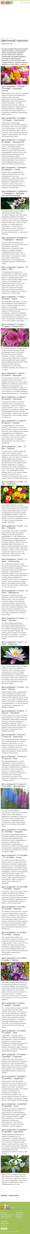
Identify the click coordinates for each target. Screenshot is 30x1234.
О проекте (4, 1221)
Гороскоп (12, 38)
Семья (7, 38)
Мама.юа (3, 38)
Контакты (4, 1225)
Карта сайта (5, 1223)
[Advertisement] (15, 21)
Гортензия (16, 407)
